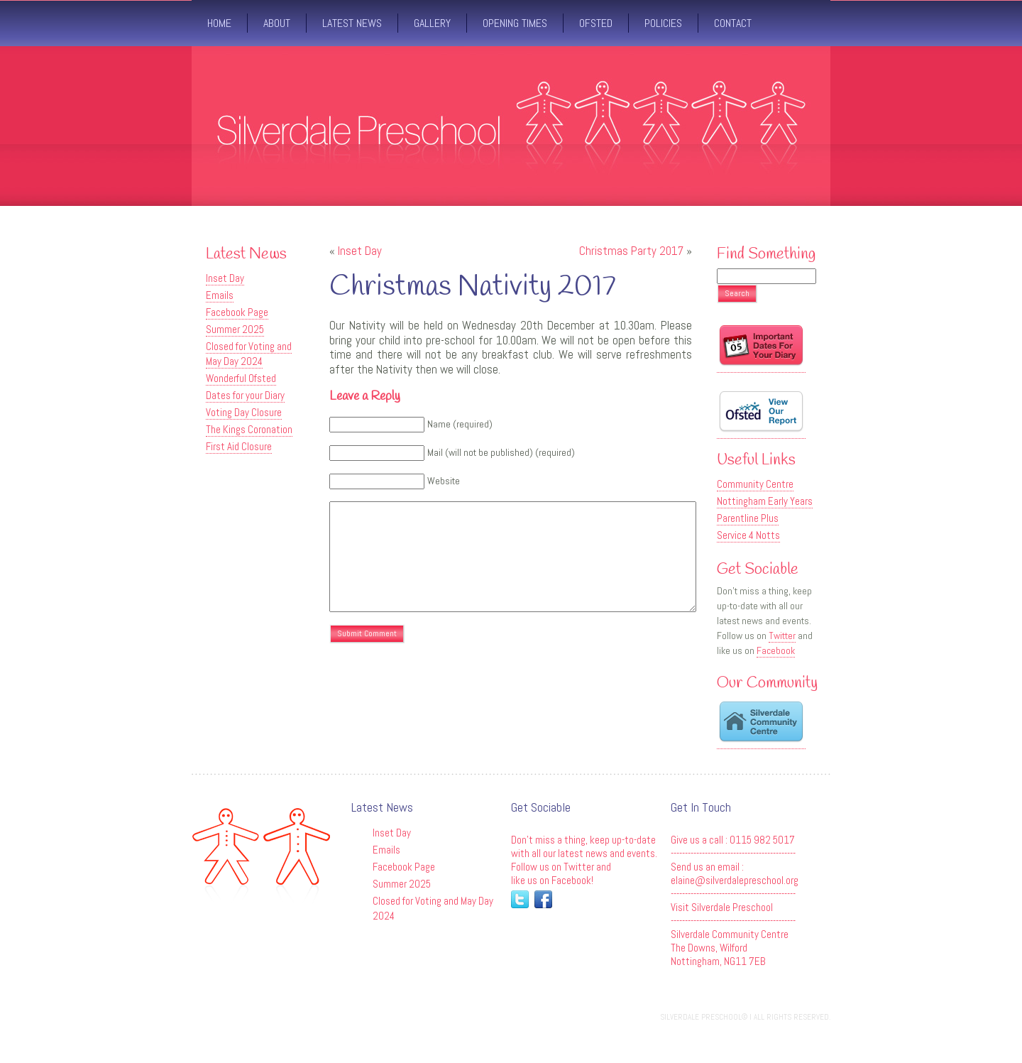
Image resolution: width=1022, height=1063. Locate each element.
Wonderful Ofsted (241, 378)
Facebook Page (237, 312)
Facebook (776, 650)
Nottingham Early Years (765, 501)
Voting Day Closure (244, 412)
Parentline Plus (748, 518)
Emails (219, 295)
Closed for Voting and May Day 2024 (249, 353)
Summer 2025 (235, 329)
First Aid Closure (239, 446)
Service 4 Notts (748, 535)
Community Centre (755, 484)
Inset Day (225, 278)
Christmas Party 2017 (631, 250)
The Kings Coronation (249, 429)
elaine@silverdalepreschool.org (734, 880)
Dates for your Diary (245, 395)
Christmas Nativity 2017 (472, 287)
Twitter (782, 635)
